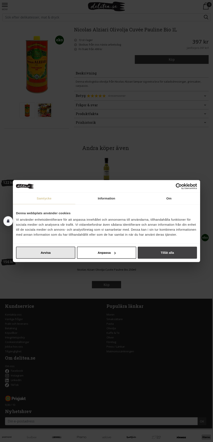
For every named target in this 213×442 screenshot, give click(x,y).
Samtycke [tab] (44, 198)
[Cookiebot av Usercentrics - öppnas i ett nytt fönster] (179, 186)
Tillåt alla (167, 252)
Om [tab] (168, 198)
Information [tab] (106, 198)
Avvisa (46, 252)
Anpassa (107, 252)
